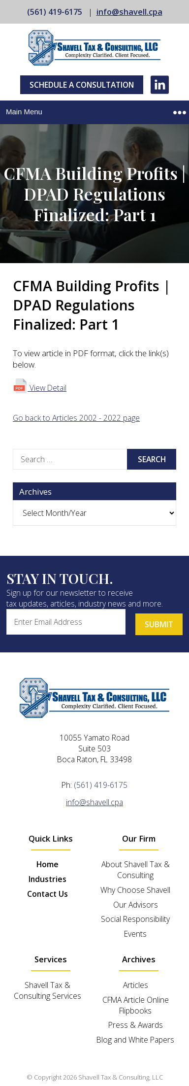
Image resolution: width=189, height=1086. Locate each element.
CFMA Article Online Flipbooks (135, 1005)
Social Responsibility (135, 919)
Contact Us (47, 893)
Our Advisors (135, 904)
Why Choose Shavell (135, 889)
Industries (47, 879)
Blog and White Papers (135, 1039)
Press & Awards (135, 1024)
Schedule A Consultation (82, 84)
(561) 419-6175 (54, 11)
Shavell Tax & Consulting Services (47, 990)
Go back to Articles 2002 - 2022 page (76, 417)
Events (135, 933)
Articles (135, 985)
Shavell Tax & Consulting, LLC (120, 1077)
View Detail (39, 387)
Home (47, 864)
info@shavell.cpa (129, 11)
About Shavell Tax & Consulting (135, 870)
